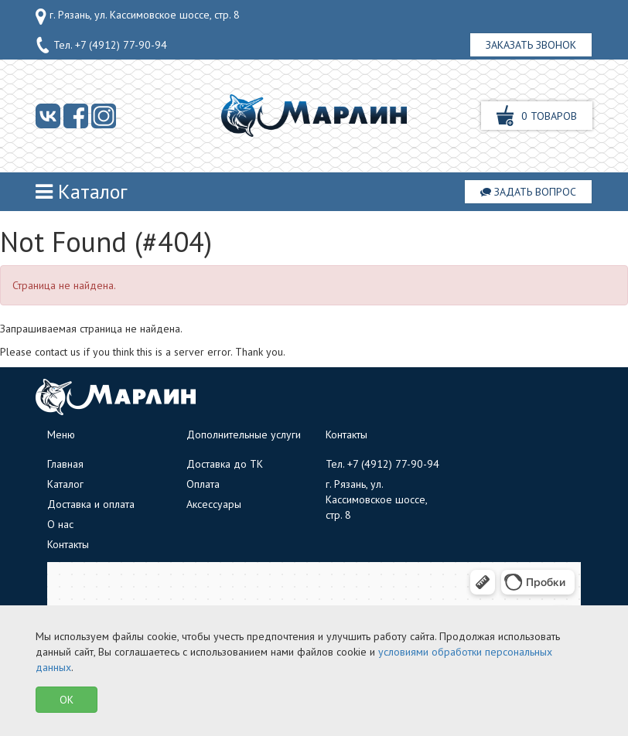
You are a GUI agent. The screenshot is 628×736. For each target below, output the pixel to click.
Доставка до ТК (224, 464)
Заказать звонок (531, 45)
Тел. (101, 45)
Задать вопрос (528, 192)
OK (66, 700)
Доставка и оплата (91, 504)
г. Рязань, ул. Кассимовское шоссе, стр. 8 (138, 16)
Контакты (68, 544)
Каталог (82, 191)
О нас (60, 524)
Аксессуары (213, 504)
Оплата (203, 484)
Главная (65, 464)
